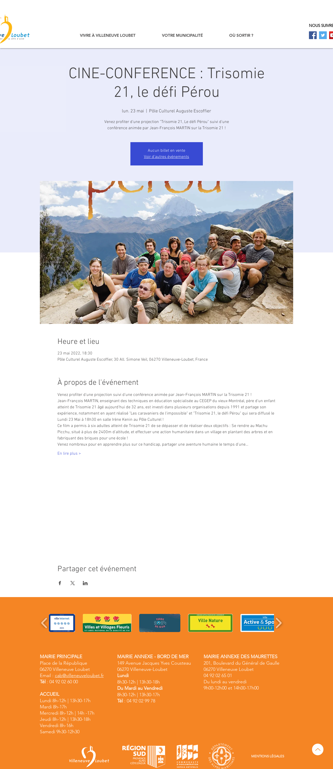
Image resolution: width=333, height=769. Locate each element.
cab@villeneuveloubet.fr (79, 675)
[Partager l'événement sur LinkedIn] (85, 583)
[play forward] (278, 623)
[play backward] (44, 623)
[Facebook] (313, 35)
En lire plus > (69, 453)
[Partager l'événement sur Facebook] (59, 583)
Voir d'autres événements (166, 156)
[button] (108, 35)
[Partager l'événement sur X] (72, 583)
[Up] (317, 749)
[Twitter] (323, 35)
